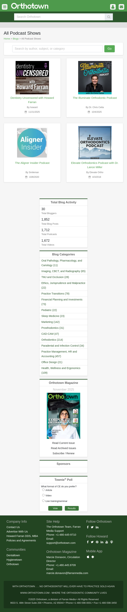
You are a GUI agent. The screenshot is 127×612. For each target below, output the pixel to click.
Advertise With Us (17, 531)
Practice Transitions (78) (55, 293)
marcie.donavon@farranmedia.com (67, 573)
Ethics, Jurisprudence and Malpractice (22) (63, 285)
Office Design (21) (51, 362)
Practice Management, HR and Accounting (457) (59, 354)
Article (48, 490)
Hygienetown (14, 559)
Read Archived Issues (63, 448)
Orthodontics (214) (52, 339)
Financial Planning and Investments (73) (61, 302)
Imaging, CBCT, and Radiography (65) (63, 271)
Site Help (53, 521)
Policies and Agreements (21, 540)
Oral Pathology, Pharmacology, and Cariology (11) (61, 263)
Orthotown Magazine (63, 382)
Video (48, 495)
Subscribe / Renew (63, 453)
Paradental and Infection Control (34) (62, 345)
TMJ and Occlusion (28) (55, 277)
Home (7, 38)
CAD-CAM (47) (50, 333)
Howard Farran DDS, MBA (22, 536)
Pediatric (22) (49, 310)
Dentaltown (13, 555)
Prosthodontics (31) (52, 327)
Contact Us (13, 527)
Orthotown (12, 564)
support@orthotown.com (61, 542)
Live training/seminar (56, 501)
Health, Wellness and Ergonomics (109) (60, 370)
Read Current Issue (63, 442)
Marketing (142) (50, 321)
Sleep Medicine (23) (53, 316)
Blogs (16, 38)
